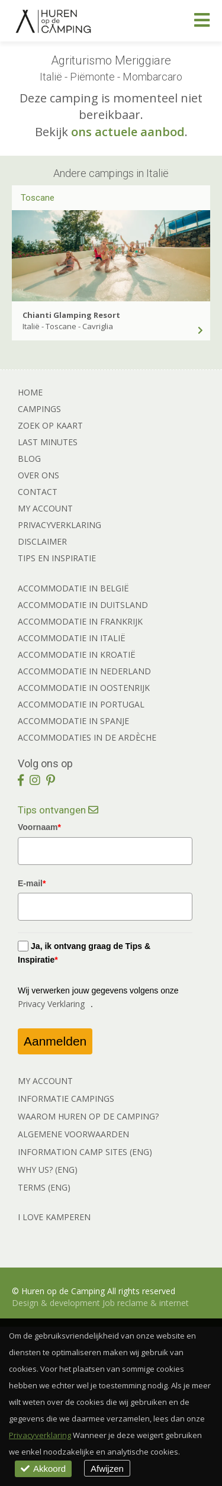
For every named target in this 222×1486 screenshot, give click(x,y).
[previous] (22, 232)
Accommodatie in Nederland (84, 671)
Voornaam (39, 827)
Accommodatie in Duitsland (83, 604)
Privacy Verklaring (51, 1003)
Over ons (38, 475)
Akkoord (43, 1469)
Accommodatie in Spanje (73, 720)
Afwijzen (107, 1469)
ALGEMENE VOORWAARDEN (73, 1134)
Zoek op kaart (50, 425)
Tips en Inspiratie (57, 558)
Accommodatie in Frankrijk (80, 621)
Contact (37, 491)
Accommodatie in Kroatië (77, 654)
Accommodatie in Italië (72, 638)
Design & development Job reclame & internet (100, 1302)
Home (30, 392)
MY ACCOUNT (45, 1080)
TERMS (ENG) (44, 1187)
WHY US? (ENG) (48, 1169)
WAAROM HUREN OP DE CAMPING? (88, 1116)
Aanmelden (55, 1041)
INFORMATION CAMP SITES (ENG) (85, 1151)
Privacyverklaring (59, 524)
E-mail (32, 883)
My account (45, 508)
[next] (199, 232)
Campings (39, 408)
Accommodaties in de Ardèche (87, 737)
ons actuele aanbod (128, 132)
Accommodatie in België (73, 588)
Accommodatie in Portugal (81, 704)
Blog (29, 458)
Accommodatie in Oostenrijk (84, 687)
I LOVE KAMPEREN (54, 1217)
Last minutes (48, 442)
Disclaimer (42, 541)
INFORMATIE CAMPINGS (66, 1098)
